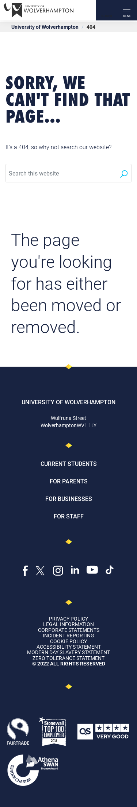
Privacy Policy (68, 618)
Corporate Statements (68, 629)
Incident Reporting (68, 635)
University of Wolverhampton (45, 26)
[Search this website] (61, 173)
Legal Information (68, 624)
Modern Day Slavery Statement (68, 652)
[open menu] (127, 10)
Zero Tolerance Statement (68, 658)
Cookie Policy (68, 641)
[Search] (106, 10)
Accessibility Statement (69, 646)
